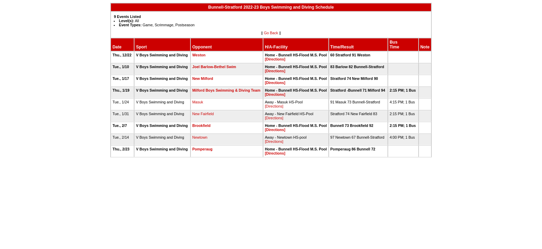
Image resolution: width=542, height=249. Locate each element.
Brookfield (201, 125)
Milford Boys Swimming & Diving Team (226, 90)
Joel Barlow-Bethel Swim (214, 67)
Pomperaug (202, 149)
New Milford (202, 78)
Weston (198, 55)
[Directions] (275, 59)
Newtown (199, 137)
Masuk (197, 102)
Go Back (271, 33)
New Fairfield (203, 114)
